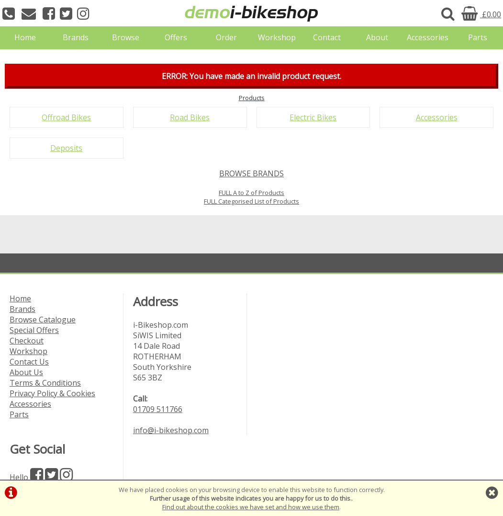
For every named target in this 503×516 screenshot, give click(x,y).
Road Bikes (190, 117)
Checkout (27, 340)
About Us (26, 372)
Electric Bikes (313, 117)
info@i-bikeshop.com (171, 430)
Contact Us (29, 361)
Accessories (427, 37)
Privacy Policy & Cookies (52, 393)
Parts (477, 37)
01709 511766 (157, 409)
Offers (176, 37)
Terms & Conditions (45, 383)
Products (252, 97)
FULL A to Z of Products (251, 192)
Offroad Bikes (66, 117)
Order (226, 37)
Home (25, 37)
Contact (327, 37)
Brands (76, 37)
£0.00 (481, 14)
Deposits (66, 148)
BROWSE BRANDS (251, 173)
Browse (125, 37)
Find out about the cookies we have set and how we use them (250, 507)
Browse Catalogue (43, 319)
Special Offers (34, 330)
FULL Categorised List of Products (251, 201)
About (377, 37)
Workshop (277, 37)
